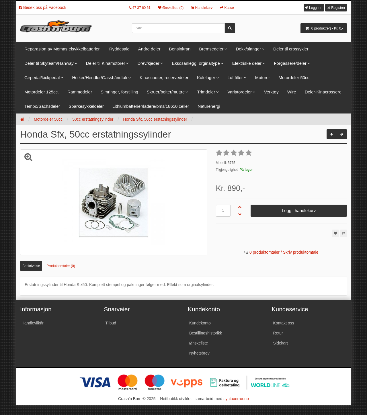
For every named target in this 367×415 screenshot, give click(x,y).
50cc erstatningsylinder (92, 119)
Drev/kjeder (148, 63)
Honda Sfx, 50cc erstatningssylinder (155, 119)
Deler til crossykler (291, 48)
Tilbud (111, 323)
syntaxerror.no (236, 398)
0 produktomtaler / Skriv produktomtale (283, 252)
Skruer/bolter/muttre (166, 91)
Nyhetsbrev (199, 353)
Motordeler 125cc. (41, 91)
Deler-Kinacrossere (323, 91)
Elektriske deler (247, 63)
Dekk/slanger (248, 48)
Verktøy (271, 91)
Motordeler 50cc (294, 77)
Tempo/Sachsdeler (42, 106)
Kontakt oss (283, 323)
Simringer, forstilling (119, 91)
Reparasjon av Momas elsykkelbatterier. (62, 48)
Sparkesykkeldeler (86, 106)
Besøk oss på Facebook (42, 7)
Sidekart (280, 343)
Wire (291, 91)
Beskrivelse (31, 266)
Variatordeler (239, 91)
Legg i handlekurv (299, 210)
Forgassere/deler (290, 63)
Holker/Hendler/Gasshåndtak (99, 77)
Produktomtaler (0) (60, 266)
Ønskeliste (198, 343)
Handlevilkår (33, 323)
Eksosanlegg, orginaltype (196, 63)
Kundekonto (200, 323)
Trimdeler (206, 91)
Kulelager (206, 77)
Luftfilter (235, 77)
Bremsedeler (211, 48)
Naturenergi (209, 106)
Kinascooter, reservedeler (164, 77)
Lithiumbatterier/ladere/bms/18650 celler (150, 106)
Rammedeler (79, 91)
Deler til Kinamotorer (105, 63)
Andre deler (149, 48)
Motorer (262, 77)
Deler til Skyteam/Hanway (49, 63)
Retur (278, 333)
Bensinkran (179, 48)
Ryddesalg (119, 48)
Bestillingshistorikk (205, 333)
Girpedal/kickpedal (42, 77)
